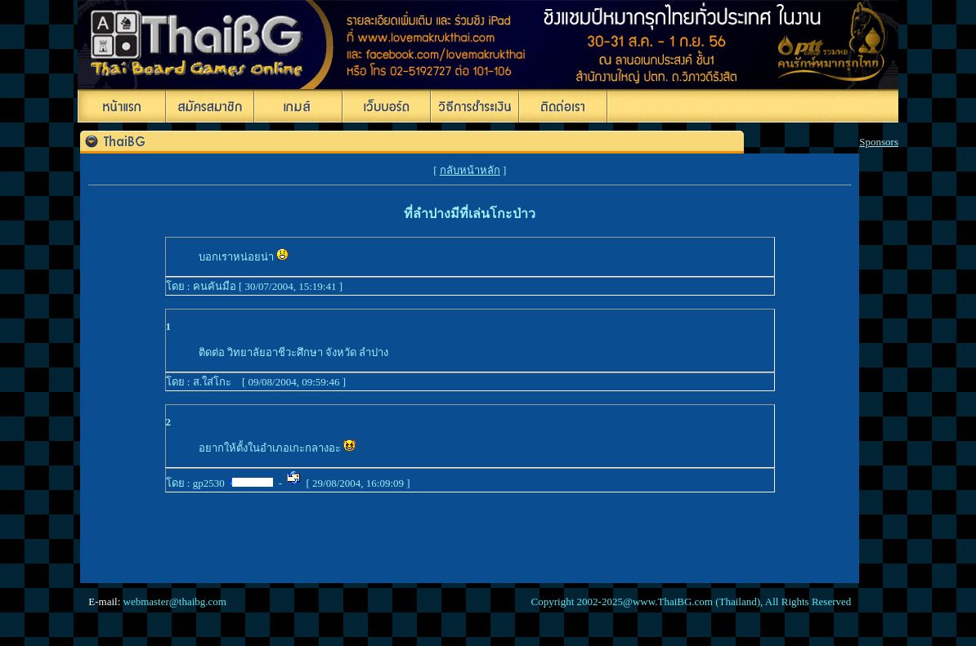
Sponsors (878, 142)
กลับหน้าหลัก (470, 170)
